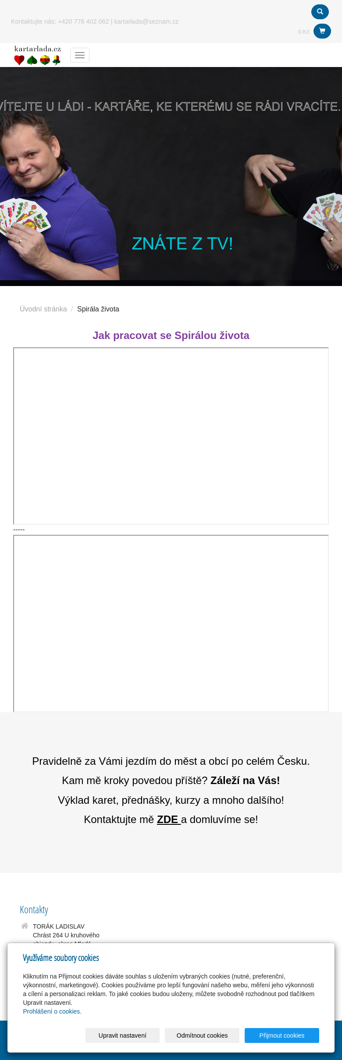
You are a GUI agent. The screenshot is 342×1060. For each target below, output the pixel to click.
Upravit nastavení (140, 1035)
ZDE (167, 819)
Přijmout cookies (285, 1035)
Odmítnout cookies (213, 1035)
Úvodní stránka (43, 309)
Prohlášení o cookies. (52, 1011)
